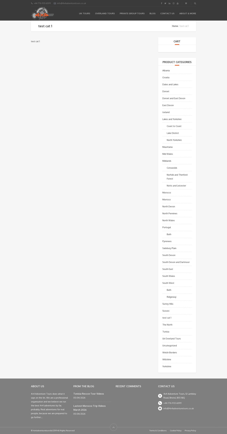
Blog (152, 13)
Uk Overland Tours (171, 338)
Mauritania (167, 147)
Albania (166, 70)
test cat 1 (166, 317)
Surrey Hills (167, 303)
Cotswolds (172, 167)
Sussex (165, 310)
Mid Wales (167, 154)
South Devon (168, 255)
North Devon (168, 206)
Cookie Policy (175, 430)
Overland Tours (105, 13)
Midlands (166, 160)
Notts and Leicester (176, 185)
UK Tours (84, 13)
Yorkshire (166, 366)
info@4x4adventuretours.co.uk (71, 3)
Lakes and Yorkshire (172, 119)
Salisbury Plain (169, 248)
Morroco (166, 199)
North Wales (168, 220)
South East (167, 269)
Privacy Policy (190, 430)
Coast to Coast (174, 126)
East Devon (168, 105)
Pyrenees (167, 241)
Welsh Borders (169, 352)
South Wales (168, 276)
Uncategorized (169, 345)
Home (175, 26)
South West (168, 283)
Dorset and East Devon (173, 98)
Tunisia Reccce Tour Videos (88, 393)
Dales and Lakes (170, 84)
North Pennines (169, 213)
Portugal (166, 227)
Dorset (165, 91)
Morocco (166, 192)
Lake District (173, 133)
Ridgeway (171, 297)
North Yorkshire (174, 140)
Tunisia (165, 331)
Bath (169, 234)
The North (167, 324)
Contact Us (167, 13)
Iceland (166, 112)
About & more (187, 13)
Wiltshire (166, 359)
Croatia (165, 77)
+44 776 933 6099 (172, 403)
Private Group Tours (132, 13)
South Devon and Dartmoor (176, 262)
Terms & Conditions (158, 430)
